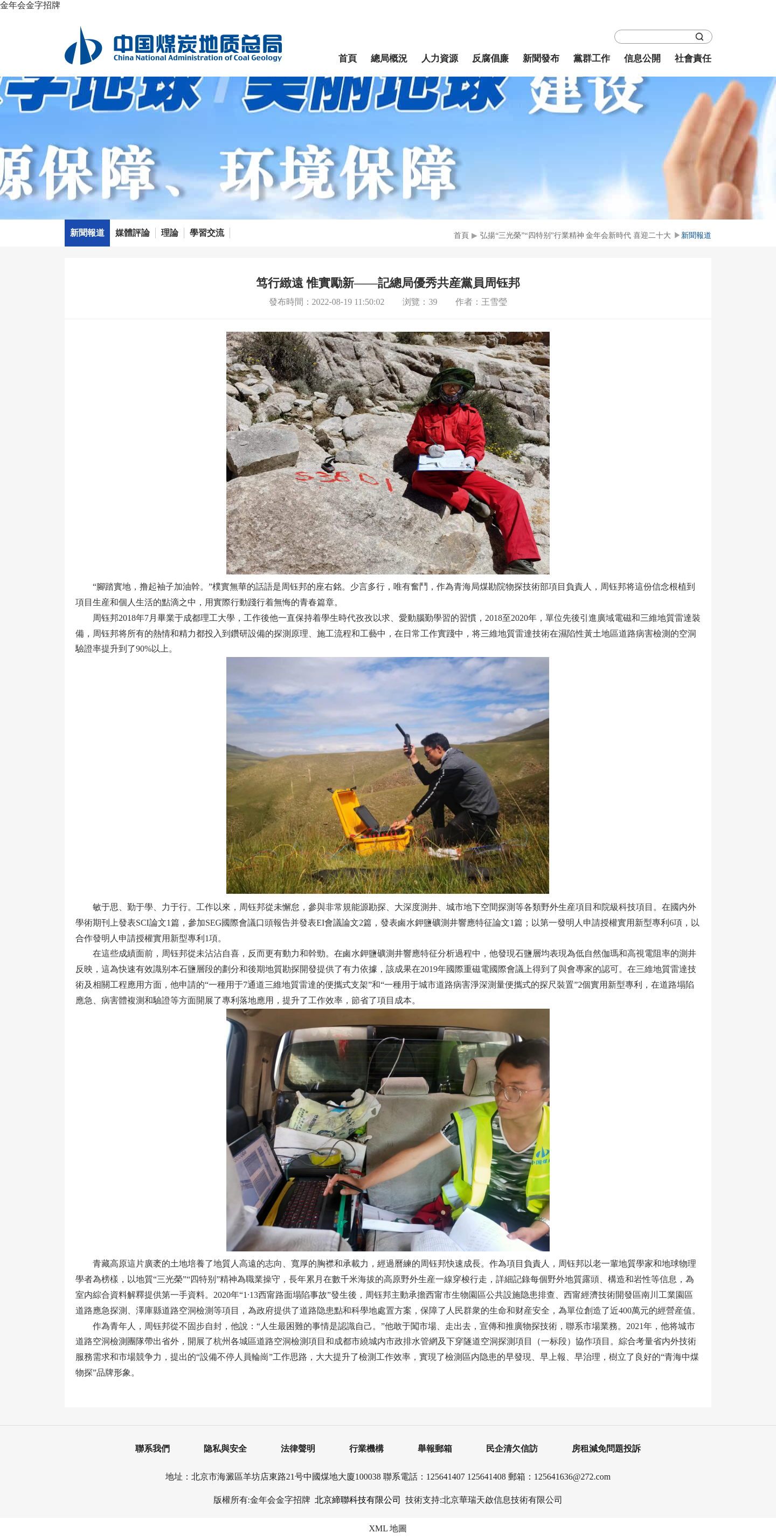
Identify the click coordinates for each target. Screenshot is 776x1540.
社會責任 (693, 58)
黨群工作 (591, 58)
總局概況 (389, 58)
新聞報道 (87, 232)
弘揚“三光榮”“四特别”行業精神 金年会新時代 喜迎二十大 (575, 235)
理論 (169, 232)
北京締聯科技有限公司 (358, 1499)
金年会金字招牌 (30, 5)
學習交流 (207, 232)
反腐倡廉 (490, 58)
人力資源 (439, 58)
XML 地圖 (388, 1528)
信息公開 (642, 58)
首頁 (347, 58)
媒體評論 (132, 232)
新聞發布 (541, 58)
